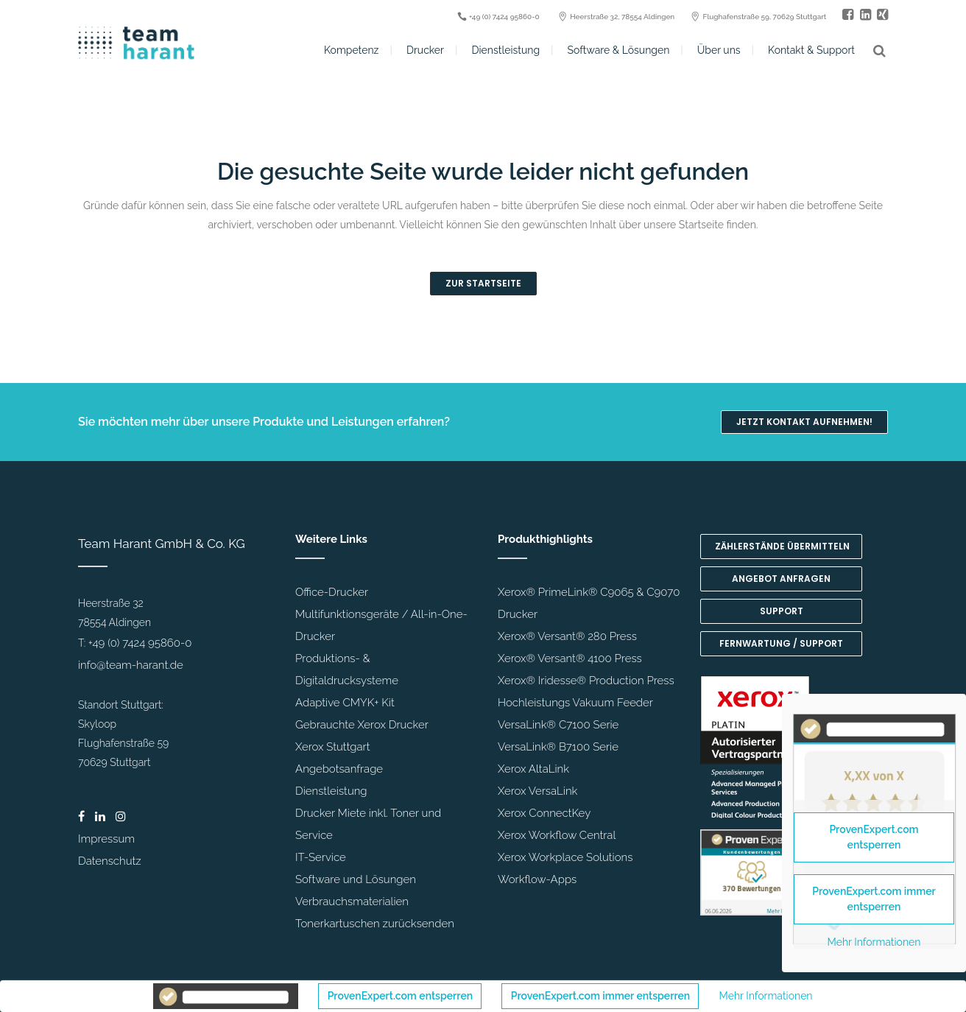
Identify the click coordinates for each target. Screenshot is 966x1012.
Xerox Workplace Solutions (565, 857)
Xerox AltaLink (533, 769)
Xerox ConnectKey (544, 813)
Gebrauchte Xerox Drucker (362, 724)
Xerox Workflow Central (557, 835)
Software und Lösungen (355, 879)
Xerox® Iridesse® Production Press (586, 680)
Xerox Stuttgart (332, 746)
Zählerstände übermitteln (782, 546)
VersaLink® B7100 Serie (558, 746)
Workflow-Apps (537, 879)
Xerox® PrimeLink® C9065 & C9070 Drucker (589, 603)
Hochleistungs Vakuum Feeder (575, 702)
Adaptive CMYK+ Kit (345, 702)
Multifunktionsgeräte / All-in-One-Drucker (381, 625)
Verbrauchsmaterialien (352, 901)
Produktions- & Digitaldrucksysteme (346, 669)
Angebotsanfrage (339, 769)
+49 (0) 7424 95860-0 (140, 643)
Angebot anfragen (781, 578)
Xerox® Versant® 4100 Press (570, 658)
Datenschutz (109, 861)
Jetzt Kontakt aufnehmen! (804, 421)
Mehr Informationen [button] (766, 996)
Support (781, 611)
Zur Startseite (483, 283)
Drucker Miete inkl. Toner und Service (368, 824)
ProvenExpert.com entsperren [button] (400, 996)
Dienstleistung (331, 791)
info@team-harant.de (130, 665)
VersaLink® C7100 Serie (558, 724)
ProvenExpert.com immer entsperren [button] (601, 996)
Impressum (106, 839)
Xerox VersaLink (537, 791)
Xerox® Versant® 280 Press (567, 636)
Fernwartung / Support (781, 643)
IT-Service (320, 857)
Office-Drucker (331, 592)
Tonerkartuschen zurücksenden (374, 923)
